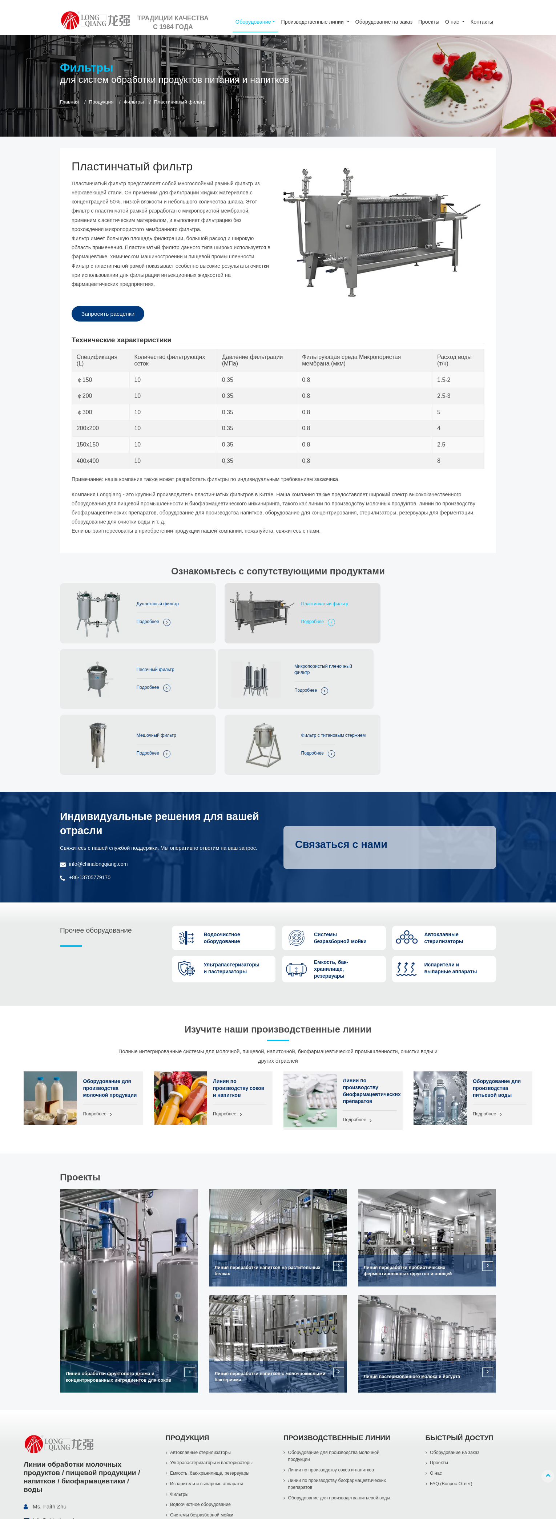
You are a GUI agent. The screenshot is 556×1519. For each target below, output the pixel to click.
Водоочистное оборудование (201, 1433)
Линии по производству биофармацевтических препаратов (369, 1016)
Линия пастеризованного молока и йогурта (413, 1303)
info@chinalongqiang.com (99, 789)
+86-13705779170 (90, 802)
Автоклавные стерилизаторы (201, 1379)
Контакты (482, 22)
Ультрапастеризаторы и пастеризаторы (212, 1390)
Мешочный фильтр (297, 662)
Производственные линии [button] (313, 22)
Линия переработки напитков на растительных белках (269, 1198)
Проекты (428, 22)
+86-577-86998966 (56, 1461)
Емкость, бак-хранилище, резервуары (210, 1401)
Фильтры (134, 102)
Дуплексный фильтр (151, 602)
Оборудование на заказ (383, 22)
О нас (436, 1401)
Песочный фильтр (445, 602)
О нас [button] (452, 22)
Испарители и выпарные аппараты (207, 1412)
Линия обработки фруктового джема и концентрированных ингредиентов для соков (118, 1304)
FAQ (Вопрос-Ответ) (452, 1412)
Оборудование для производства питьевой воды (497, 1013)
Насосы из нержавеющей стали (204, 1455)
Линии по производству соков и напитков (239, 1013)
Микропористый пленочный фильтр (159, 662)
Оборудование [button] (253, 22)
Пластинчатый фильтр (301, 602)
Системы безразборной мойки (202, 1444)
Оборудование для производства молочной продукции (107, 1016)
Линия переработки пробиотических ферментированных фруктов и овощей (409, 1198)
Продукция (101, 102)
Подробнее (140, 620)
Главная (69, 102)
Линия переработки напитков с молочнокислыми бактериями (272, 1304)
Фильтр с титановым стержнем (448, 662)
